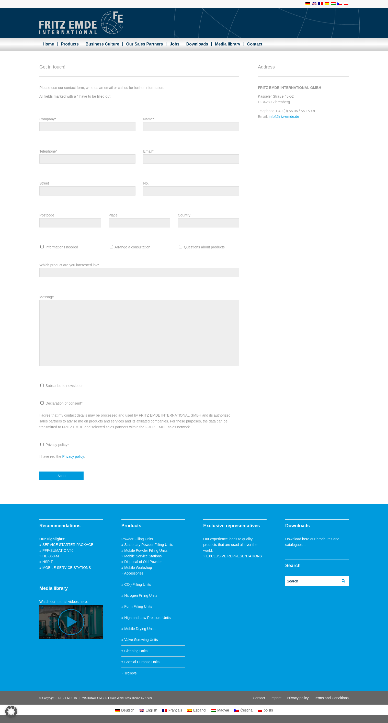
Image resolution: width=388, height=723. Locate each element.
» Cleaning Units (134, 651)
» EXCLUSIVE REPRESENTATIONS (232, 556)
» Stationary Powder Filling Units (147, 545)
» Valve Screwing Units (139, 640)
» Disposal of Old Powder (141, 562)
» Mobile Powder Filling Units (144, 550)
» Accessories (132, 573)
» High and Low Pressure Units (146, 618)
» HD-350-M (49, 556)
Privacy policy (73, 459)
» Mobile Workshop (136, 568)
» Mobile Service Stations (141, 556)
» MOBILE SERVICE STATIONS (65, 568)
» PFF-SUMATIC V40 (56, 550)
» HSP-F (46, 562)
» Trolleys (129, 673)
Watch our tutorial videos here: (63, 602)
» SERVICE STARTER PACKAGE (66, 545)
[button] (11, 712)
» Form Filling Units (136, 606)
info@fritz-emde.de (284, 118)
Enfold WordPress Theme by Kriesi (130, 697)
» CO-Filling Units (136, 584)
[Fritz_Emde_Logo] (81, 23)
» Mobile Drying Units (138, 629)
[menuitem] (48, 44)
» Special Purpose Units (140, 662)
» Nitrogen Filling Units (139, 595)
